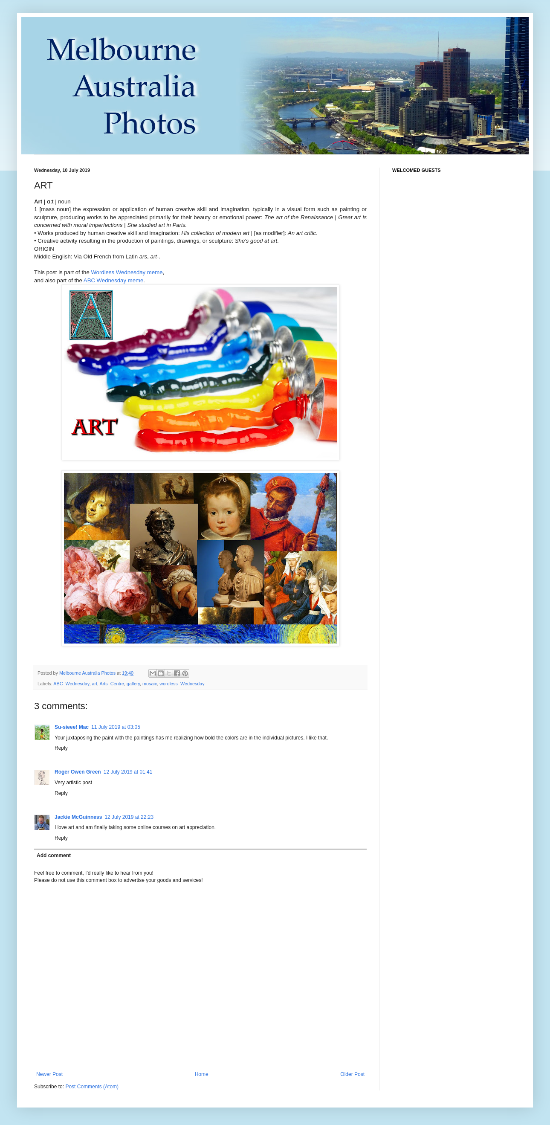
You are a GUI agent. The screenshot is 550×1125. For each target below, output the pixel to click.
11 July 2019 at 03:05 (115, 727)
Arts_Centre (111, 683)
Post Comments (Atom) (92, 1087)
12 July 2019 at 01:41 (128, 772)
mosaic (149, 683)
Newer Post (49, 1074)
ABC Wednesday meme (113, 280)
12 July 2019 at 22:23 (128, 817)
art (94, 683)
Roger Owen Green (78, 772)
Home (201, 1074)
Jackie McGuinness (78, 817)
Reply (61, 748)
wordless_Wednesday (181, 683)
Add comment (54, 855)
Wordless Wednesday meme (126, 272)
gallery (133, 683)
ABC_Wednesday (71, 683)
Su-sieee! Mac (72, 727)
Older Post (352, 1074)
